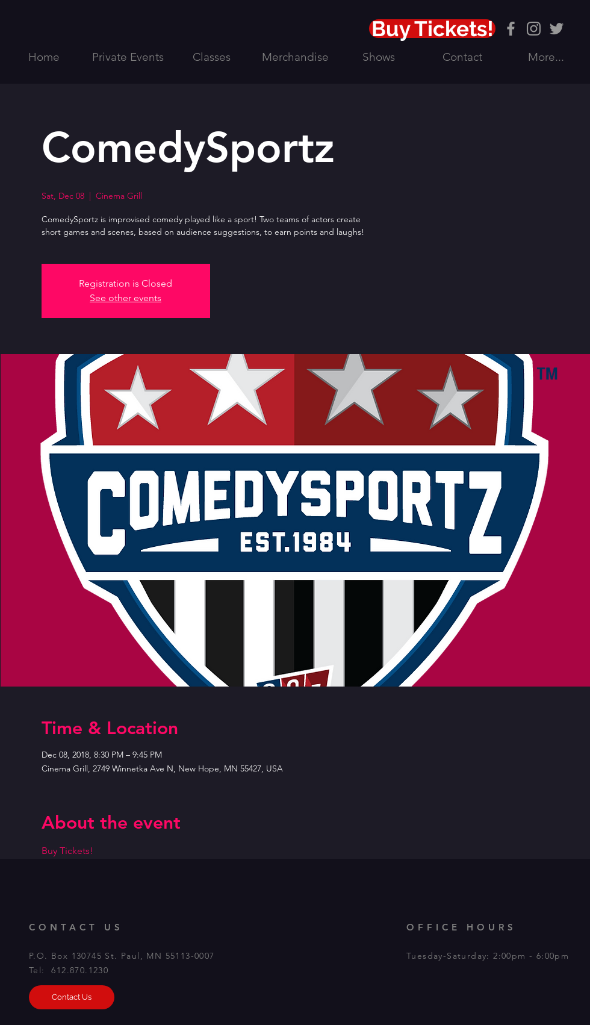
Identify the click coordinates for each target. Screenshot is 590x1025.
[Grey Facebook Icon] (511, 28)
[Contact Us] (71, 997)
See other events (125, 298)
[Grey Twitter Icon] (556, 28)
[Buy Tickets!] (432, 28)
